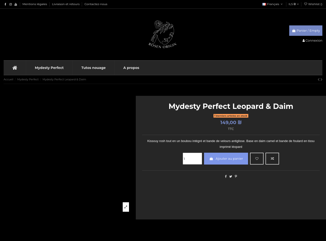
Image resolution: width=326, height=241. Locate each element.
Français (273, 4)
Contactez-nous (95, 4)
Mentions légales (35, 4)
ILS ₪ (293, 4)
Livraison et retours (66, 4)
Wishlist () (313, 4)
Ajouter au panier (226, 158)
